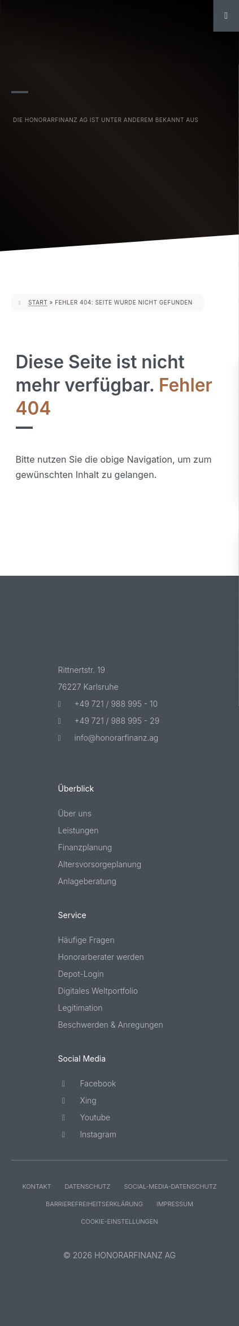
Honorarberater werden (101, 957)
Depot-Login (81, 974)
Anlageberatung (87, 881)
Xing (77, 1100)
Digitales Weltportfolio (98, 990)
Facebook (87, 1083)
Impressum (175, 1204)
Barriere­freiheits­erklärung (94, 1204)
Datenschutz (87, 1186)
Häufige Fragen (86, 940)
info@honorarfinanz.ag (108, 737)
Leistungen (78, 830)
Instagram (87, 1134)
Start (37, 302)
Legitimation (80, 1007)
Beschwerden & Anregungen (110, 1024)
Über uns (75, 813)
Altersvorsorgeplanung (100, 864)
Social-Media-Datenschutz (170, 1186)
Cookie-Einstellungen (119, 1221)
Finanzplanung (85, 847)
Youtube (84, 1117)
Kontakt (37, 1186)
